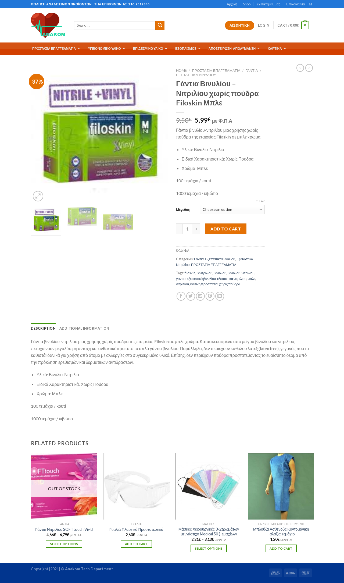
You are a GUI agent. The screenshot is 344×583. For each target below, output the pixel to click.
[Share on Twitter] (190, 296)
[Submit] (159, 25)
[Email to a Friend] (200, 296)
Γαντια (251, 70)
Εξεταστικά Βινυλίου (196, 75)
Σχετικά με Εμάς (268, 4)
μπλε (251, 278)
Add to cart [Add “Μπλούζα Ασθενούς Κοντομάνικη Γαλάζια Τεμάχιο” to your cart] (281, 548)
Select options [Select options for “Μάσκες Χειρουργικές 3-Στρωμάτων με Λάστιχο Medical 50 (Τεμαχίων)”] (209, 548)
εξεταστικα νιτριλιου (231, 278)
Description (43, 328)
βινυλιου (220, 273)
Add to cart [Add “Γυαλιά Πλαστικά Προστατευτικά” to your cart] (136, 544)
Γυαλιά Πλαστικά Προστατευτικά (136, 529)
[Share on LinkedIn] (219, 296)
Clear (260, 201)
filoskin (190, 273)
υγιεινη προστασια (204, 284)
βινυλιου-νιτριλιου (241, 273)
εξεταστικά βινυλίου (201, 278)
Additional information (84, 328)
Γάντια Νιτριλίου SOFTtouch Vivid (64, 529)
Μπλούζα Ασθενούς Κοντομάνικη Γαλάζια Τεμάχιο (281, 531)
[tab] (43, 328)
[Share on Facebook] (181, 296)
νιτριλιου (182, 284)
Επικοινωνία (295, 4)
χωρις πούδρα (229, 284)
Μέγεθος (183, 209)
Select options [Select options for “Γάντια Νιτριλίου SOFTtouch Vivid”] (64, 544)
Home (181, 70)
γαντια (181, 278)
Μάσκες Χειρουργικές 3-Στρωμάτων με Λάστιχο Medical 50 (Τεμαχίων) (208, 531)
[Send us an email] (310, 4)
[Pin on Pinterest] (210, 296)
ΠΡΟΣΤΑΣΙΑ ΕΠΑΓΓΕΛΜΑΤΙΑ (216, 70)
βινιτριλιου (204, 273)
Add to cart (225, 228)
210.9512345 (139, 4)
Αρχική (232, 4)
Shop (246, 4)
